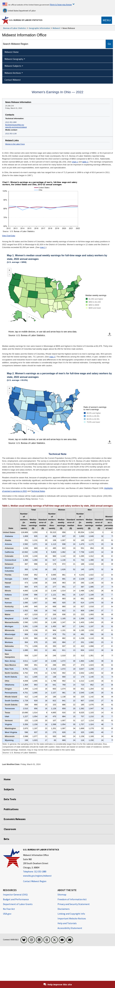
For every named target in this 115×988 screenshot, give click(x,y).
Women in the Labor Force (15, 144)
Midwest (56, 28)
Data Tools (10, 799)
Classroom (10, 829)
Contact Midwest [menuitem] (12, 79)
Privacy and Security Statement (74, 904)
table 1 (85, 162)
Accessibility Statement (70, 928)
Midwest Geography (13, 59)
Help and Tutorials (67, 923)
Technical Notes (38, 491)
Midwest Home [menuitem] (11, 52)
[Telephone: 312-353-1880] (41, 871)
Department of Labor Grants (18, 904)
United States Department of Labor (19, 10)
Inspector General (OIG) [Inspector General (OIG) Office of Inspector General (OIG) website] (15, 894)
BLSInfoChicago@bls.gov (14, 125)
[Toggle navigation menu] (106, 20)
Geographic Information (39, 28)
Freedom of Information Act (72, 899)
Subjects (9, 789)
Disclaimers (64, 908)
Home (7, 779)
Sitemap (62, 894)
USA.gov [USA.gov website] (7, 913)
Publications (11, 809)
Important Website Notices (72, 918)
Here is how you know (61, 4)
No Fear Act (9, 908)
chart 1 (75, 162)
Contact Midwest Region (34, 881)
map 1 (42, 247)
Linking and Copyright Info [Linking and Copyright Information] (71, 913)
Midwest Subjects (12, 65)
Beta (6, 839)
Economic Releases (14, 819)
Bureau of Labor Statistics (14, 28)
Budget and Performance (16, 899)
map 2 (52, 357)
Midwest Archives (12, 73)
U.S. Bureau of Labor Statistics (25, 20)
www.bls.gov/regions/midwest (16, 127)
